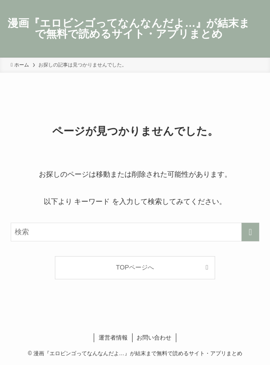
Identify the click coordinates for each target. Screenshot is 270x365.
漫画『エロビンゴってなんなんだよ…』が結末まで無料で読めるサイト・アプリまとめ (129, 28)
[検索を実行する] (250, 232)
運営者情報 (113, 337)
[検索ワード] (135, 232)
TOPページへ (135, 267)
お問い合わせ (154, 337)
